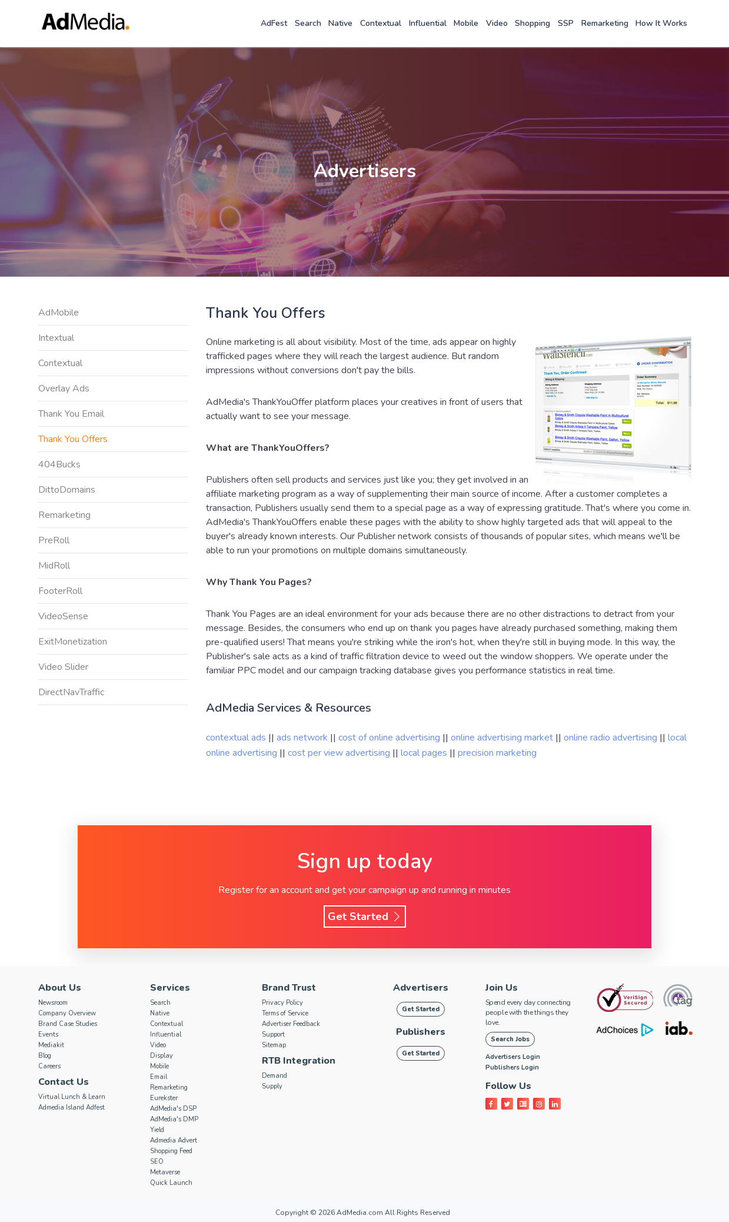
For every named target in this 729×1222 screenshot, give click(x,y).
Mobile (466, 23)
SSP (566, 23)
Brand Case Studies (67, 1024)
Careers (49, 1066)
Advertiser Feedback (291, 1024)
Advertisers (420, 987)
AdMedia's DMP (174, 1119)
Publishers (420, 1031)
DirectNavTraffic (71, 692)
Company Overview (67, 1013)
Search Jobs (510, 1039)
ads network (303, 737)
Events (48, 1034)
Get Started (365, 916)
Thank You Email (71, 413)
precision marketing (497, 752)
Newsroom (53, 1002)
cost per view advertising (340, 752)
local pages (425, 752)
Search (308, 23)
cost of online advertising (390, 737)
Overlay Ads (63, 388)
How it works (661, 23)
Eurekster (164, 1098)
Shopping (532, 23)
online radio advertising (612, 737)
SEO (157, 1161)
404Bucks (59, 464)
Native (340, 23)
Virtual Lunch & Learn (71, 1097)
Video (497, 23)
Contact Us (63, 1081)
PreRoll (53, 540)
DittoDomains (66, 489)
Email (158, 1076)
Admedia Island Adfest (71, 1107)
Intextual (56, 337)
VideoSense (63, 616)
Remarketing (604, 23)
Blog (44, 1055)
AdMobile (58, 312)
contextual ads (237, 737)
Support (273, 1034)
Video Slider (63, 666)
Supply (272, 1086)
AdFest (274, 23)
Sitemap (274, 1045)
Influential (428, 23)
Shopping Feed (171, 1151)
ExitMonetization (72, 641)
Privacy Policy (282, 1002)
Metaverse (165, 1172)
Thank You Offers (73, 439)
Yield (157, 1129)
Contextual (380, 23)
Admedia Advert (173, 1140)
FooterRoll (60, 591)
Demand (274, 1075)
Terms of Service (285, 1013)
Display (161, 1055)
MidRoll (54, 565)
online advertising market (503, 737)
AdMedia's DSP (173, 1108)
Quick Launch (171, 1182)
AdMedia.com (360, 1212)
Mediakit (51, 1045)
